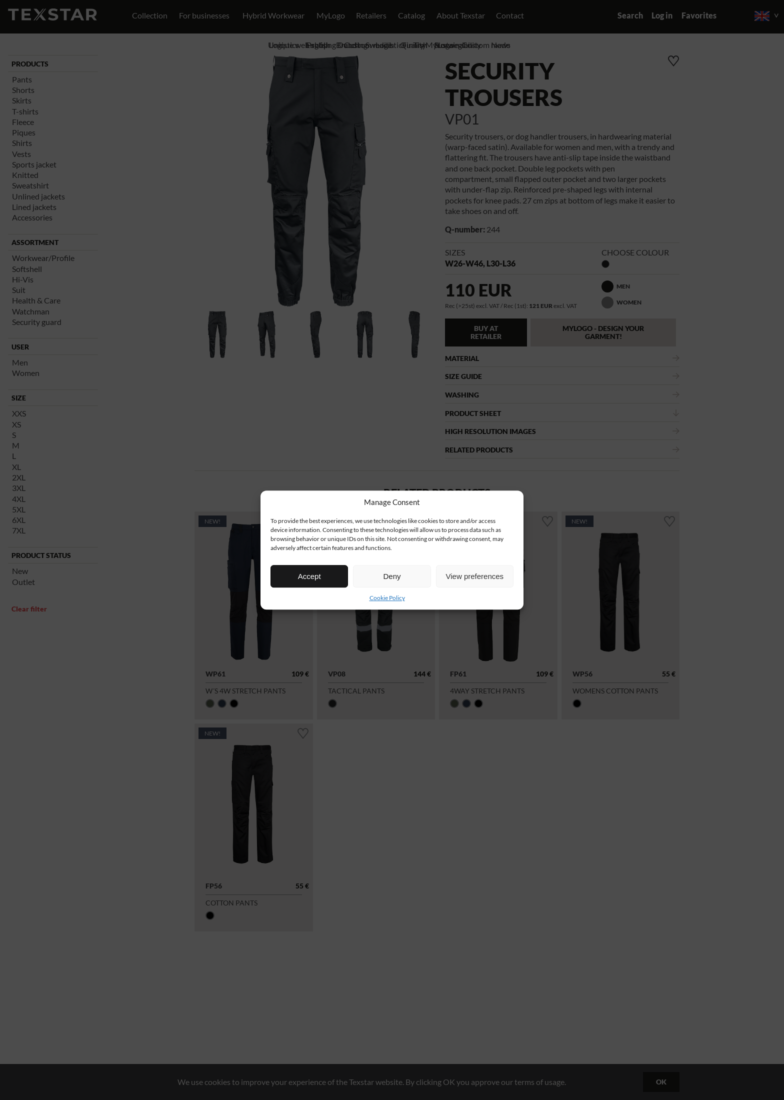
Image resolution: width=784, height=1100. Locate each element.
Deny (391, 576)
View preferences (475, 576)
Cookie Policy (387, 598)
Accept (309, 576)
